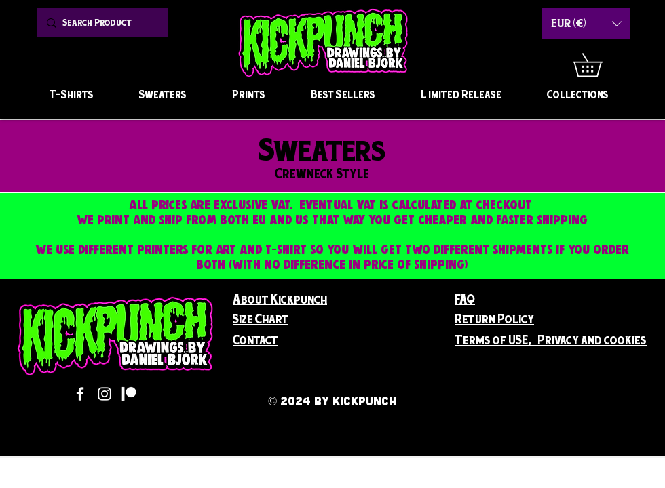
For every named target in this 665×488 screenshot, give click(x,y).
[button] (599, 65)
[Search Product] (101, 22)
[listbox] (586, 23)
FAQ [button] (465, 299)
